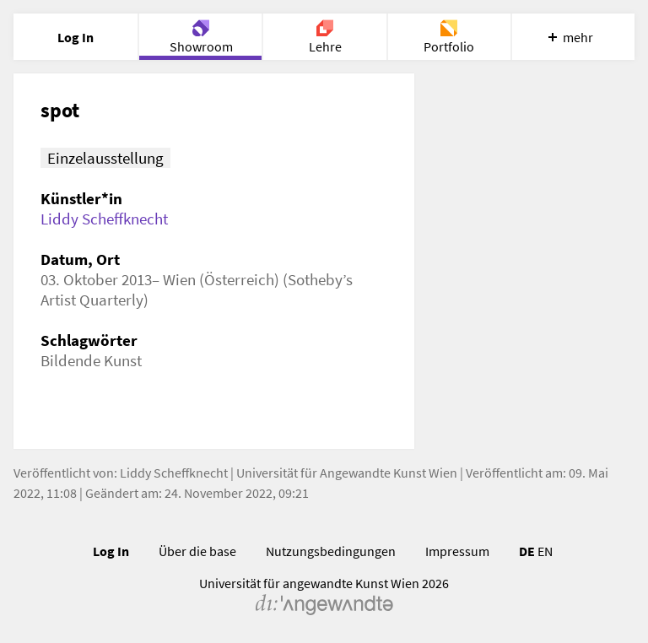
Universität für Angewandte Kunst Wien (346, 472)
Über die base (197, 551)
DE (527, 551)
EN (545, 551)
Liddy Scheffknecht (104, 218)
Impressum (457, 551)
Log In (111, 551)
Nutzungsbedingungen (331, 551)
